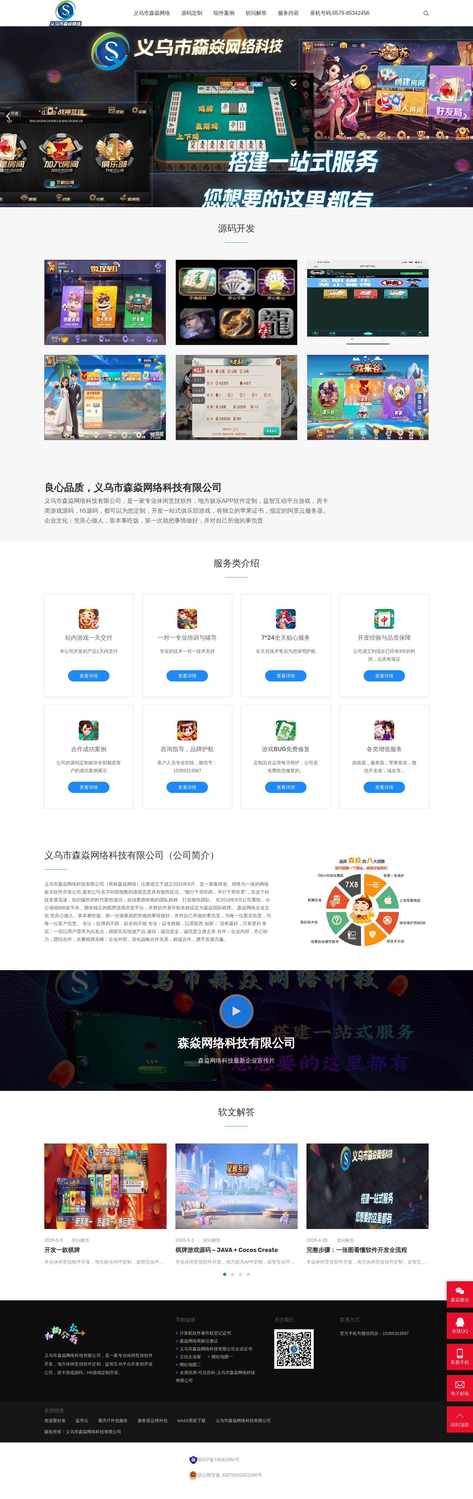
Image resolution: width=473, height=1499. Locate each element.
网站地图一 (222, 1369)
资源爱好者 (55, 1433)
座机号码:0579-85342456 (340, 13)
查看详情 (88, 679)
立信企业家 (190, 1369)
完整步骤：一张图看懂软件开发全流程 (356, 1262)
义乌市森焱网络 (151, 13)
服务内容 (288, 13)
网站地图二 (190, 1377)
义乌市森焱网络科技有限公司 (243, 1433)
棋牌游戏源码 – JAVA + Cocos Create (226, 1262)
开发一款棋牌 (62, 1262)
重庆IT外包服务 (113, 1433)
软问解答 (256, 13)
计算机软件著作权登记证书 (205, 1345)
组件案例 (224, 13)
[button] (230, 201)
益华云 (82, 1433)
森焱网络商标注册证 (199, 1353)
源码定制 (191, 13)
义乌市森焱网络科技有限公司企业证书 (216, 1361)
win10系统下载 (191, 1433)
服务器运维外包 (153, 1433)
